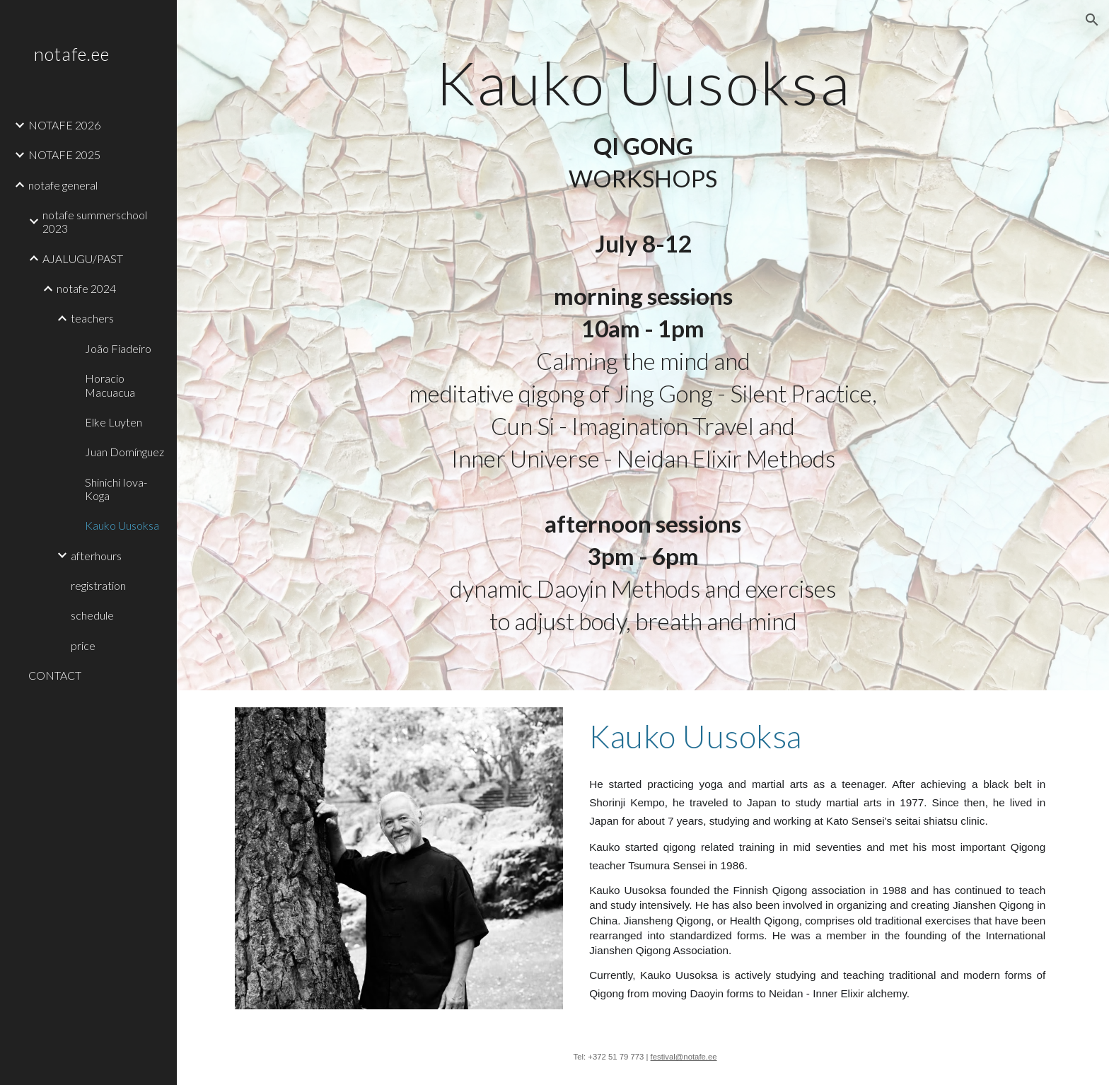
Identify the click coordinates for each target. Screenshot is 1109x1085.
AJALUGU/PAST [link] (82, 258)
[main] (643, 156)
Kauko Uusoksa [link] (122, 525)
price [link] (83, 645)
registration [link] (98, 585)
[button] (1092, 20)
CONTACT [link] (54, 675)
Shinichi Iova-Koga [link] (116, 488)
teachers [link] (92, 318)
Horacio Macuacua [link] (110, 384)
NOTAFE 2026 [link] (64, 125)
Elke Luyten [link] (113, 422)
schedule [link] (92, 615)
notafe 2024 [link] (86, 288)
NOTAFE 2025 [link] (64, 154)
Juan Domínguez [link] (124, 451)
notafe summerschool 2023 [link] (94, 221)
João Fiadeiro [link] (118, 348)
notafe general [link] (63, 185)
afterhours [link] (96, 555)
